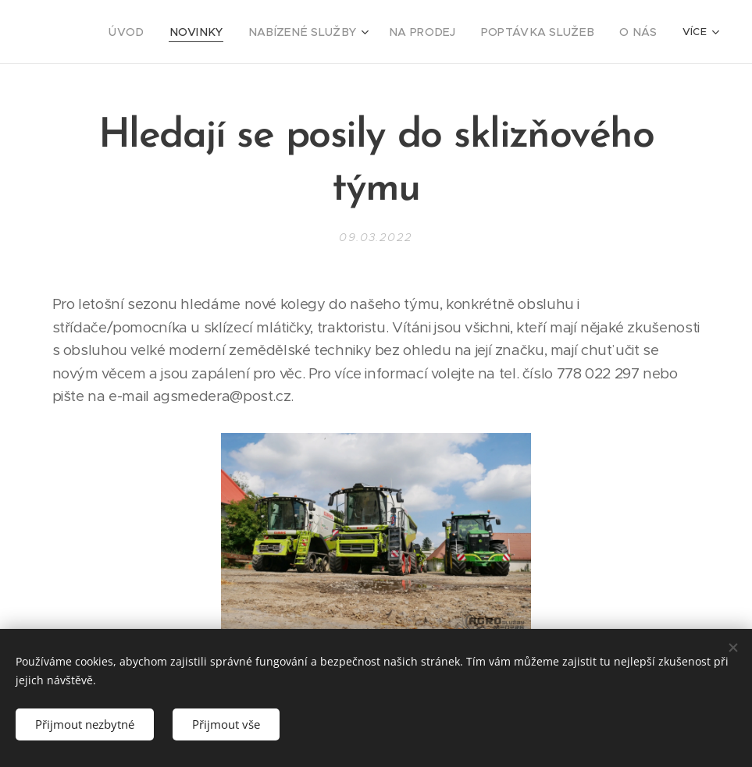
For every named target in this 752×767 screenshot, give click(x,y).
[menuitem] (91, 31)
